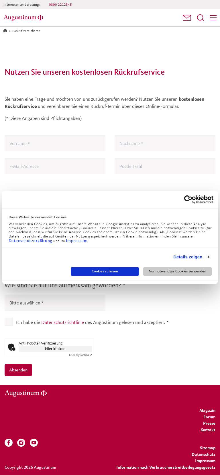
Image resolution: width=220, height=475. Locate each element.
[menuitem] (186, 18)
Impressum (77, 240)
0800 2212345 (60, 4)
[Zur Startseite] (5, 30)
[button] (186, 17)
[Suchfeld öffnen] (200, 17)
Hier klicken (55, 348)
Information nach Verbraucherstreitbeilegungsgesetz (165, 467)
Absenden (18, 370)
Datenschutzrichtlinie (62, 322)
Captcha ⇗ (80, 355)
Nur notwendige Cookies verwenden (177, 271)
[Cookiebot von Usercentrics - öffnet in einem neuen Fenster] (188, 199)
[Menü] (213, 17)
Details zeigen (187, 257)
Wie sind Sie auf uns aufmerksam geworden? (65, 285)
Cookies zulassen (105, 271)
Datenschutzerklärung (31, 240)
